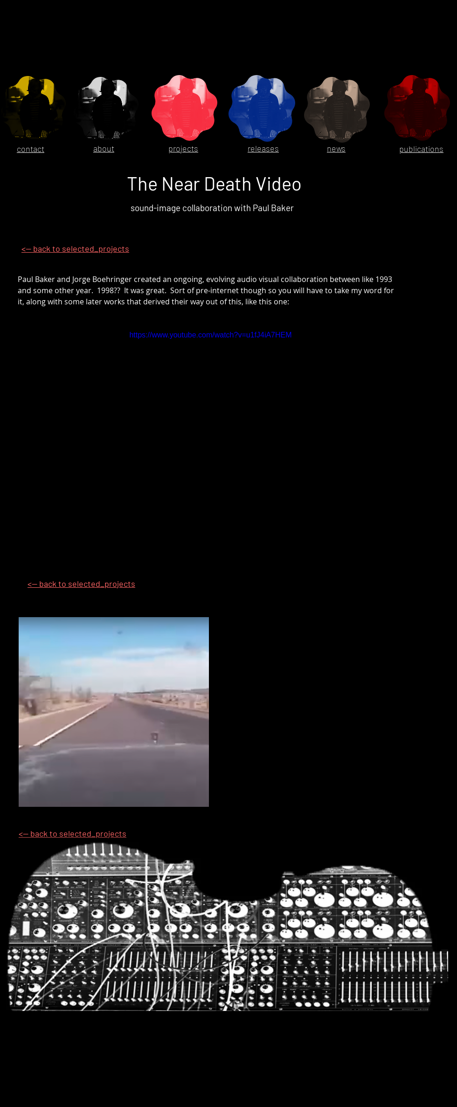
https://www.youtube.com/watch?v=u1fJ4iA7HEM (210, 335)
